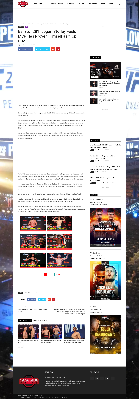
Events (61, 4)
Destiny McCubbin (103, 76)
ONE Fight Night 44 (96, 199)
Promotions (93, 4)
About (112, 4)
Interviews (71, 4)
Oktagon (53, 4)
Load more (105, 187)
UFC (35, 4)
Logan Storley (36, 292)
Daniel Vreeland (101, 182)
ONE (40, 4)
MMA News (21, 26)
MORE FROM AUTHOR (40, 320)
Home (19, 24)
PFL (46, 4)
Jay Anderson (23, 45)
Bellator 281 (27, 292)
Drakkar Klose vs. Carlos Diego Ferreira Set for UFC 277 (32, 311)
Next (58, 274)
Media (103, 4)
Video (26, 26)
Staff (96, 171)
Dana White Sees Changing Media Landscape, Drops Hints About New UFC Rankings (109, 83)
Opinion (82, 4)
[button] (118, 2)
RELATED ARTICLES (25, 320)
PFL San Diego (95, 253)
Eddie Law (98, 149)
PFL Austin (93, 307)
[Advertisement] (69, 14)
